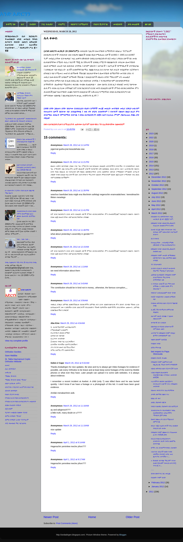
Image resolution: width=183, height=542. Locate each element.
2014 (151, 165)
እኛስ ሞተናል (156, 347)
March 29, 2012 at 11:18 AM (76, 406)
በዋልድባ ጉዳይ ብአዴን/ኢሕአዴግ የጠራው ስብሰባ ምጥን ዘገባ (163, 224)
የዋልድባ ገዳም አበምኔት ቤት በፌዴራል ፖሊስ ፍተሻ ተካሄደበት (164, 363)
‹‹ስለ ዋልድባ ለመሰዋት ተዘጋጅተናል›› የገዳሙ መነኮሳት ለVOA (164, 375)
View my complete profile (16, 341)
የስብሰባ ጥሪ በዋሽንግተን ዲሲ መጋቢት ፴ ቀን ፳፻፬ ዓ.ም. (162, 217)
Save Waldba (11, 355)
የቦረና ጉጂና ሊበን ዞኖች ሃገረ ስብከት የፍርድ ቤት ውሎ (164, 427)
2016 (151, 157)
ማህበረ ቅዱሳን (10, 376)
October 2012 (158, 185)
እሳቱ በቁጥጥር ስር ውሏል (160, 473)
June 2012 (157, 201)
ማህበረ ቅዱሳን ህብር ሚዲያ (15, 380)
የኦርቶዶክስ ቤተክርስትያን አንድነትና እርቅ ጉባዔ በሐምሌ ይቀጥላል (163, 441)
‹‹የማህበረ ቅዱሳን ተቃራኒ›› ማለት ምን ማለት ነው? (25, 95)
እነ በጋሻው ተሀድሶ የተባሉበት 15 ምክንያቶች (26, 68)
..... (152, 469)
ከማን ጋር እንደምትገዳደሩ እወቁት (164, 448)
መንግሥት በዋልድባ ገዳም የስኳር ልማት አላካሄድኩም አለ (163, 334)
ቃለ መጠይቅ (133, 24)
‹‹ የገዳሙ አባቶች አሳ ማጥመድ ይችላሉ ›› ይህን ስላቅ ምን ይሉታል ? (163, 286)
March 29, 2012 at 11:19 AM (76, 425)
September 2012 (159, 189)
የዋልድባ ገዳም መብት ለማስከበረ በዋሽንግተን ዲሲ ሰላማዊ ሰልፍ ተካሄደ (163, 258)
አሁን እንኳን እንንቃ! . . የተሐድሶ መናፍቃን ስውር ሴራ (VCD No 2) (26, 167)
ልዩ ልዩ (148, 24)
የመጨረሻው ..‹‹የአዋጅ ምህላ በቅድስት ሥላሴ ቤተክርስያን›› (163, 243)
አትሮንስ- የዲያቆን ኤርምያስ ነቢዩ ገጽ (19, 387)
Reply (53, 153)
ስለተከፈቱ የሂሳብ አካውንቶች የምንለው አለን (162, 327)
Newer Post (51, 517)
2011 (151, 491)
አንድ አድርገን (15, 13)
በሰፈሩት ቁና (156, 398)
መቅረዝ (8, 372)
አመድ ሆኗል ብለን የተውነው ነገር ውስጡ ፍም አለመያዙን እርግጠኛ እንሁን (164, 232)
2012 (151, 173)
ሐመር (7, 365)
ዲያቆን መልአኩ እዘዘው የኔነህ (16, 412)
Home (92, 517)
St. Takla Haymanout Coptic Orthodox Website (17, 360)
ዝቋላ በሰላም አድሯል (159, 339)
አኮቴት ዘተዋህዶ (11, 390)
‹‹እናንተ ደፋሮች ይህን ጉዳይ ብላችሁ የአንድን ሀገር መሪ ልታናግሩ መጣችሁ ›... (162, 454)
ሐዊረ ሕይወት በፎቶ (158, 402)
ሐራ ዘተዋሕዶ (10, 369)
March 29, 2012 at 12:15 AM (76, 247)
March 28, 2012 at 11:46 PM (76, 230)
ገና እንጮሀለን (156, 264)
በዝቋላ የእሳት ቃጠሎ (159, 358)
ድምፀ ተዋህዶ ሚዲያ (13, 416)
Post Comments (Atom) (67, 523)
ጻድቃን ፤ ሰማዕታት (79, 24)
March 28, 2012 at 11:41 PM (76, 210)
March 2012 (157, 213)
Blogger (122, 535)
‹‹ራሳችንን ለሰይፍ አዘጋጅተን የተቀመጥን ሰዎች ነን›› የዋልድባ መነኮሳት (164, 383)
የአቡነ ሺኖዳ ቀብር (12, 394)
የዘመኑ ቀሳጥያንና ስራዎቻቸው (162, 390)
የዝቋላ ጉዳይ (155, 343)
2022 (151, 137)
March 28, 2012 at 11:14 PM (76, 145)
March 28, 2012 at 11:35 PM (76, 190)
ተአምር (61, 24)
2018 (151, 149)
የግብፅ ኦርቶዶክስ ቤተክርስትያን (17, 398)
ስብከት (33, 24)
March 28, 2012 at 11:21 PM (76, 162)
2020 (151, 141)
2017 (151, 153)
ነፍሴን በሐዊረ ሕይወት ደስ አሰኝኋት (164, 406)
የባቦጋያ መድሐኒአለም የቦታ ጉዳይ (163, 293)
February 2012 (159, 482)
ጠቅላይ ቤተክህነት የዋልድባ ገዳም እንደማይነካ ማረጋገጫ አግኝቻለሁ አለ (163, 277)
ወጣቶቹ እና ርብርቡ (158, 322)
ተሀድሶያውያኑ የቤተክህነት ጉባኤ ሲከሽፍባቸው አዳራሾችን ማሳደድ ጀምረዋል (163, 412)
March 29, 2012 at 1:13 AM (75, 267)
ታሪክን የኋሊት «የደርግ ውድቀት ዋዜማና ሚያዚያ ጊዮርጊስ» (163, 269)
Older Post (132, 517)
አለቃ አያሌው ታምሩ (13, 383)
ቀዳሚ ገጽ (10, 24)
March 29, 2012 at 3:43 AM (75, 283)
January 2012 (158, 486)
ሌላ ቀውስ (155, 238)
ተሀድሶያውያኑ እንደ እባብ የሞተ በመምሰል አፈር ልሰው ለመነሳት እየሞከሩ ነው (26, 215)
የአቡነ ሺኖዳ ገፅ (101, 24)
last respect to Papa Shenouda (160, 352)
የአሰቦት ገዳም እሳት (158, 477)
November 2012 (159, 181)
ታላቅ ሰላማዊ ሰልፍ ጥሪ (160, 394)
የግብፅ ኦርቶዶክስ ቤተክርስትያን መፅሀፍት (20, 401)
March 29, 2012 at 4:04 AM (72, 323)
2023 (151, 133)
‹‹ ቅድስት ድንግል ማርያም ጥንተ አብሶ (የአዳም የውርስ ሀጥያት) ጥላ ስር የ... (163, 463)
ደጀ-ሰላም (9, 409)
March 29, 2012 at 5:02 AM (77, 363)
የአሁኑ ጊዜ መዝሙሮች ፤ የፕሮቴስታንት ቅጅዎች (26, 140)
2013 (151, 169)
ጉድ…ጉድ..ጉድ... (23, 239)
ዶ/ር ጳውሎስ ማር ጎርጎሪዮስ (15, 423)
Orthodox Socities (13, 352)
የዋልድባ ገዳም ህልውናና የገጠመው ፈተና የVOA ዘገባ (164, 433)
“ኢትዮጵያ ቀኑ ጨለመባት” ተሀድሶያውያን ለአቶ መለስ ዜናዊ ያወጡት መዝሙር (20, 119)
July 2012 (156, 197)
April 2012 (156, 209)
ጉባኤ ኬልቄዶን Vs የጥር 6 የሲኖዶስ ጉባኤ (21, 262)
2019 (151, 145)
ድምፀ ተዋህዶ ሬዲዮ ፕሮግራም (17, 420)
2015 (151, 162)
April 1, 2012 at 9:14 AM (74, 442)
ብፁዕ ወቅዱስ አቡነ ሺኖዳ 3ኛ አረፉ (164, 368)
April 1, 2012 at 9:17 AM (74, 459)
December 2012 (159, 177)
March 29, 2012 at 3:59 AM (75, 300)
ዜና (22, 24)
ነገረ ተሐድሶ (46, 24)
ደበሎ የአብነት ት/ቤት (13, 405)
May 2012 (156, 205)
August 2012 (158, 193)
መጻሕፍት (117, 24)
